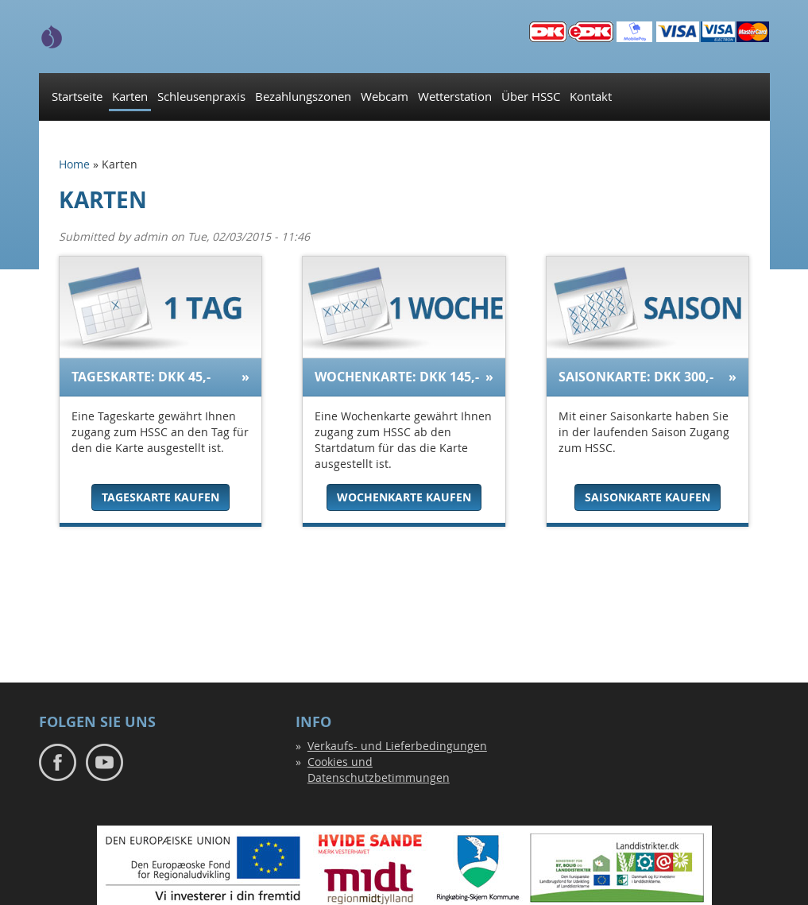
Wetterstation (455, 96)
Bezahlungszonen (303, 96)
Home (74, 164)
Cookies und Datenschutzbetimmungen (378, 769)
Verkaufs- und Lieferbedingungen (397, 745)
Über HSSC (530, 96)
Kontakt (591, 96)
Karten (130, 96)
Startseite (77, 96)
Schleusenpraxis (201, 96)
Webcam (384, 96)
